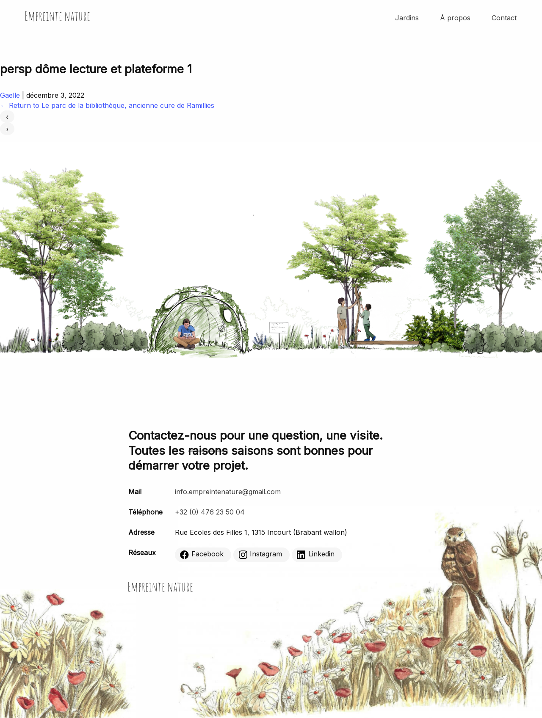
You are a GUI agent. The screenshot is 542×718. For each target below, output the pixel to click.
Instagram (260, 554)
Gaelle (10, 95)
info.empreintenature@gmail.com (228, 491)
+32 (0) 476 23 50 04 (210, 512)
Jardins (407, 18)
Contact (504, 18)
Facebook (202, 554)
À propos (455, 18)
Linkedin (316, 554)
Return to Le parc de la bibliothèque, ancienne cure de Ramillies (107, 105)
